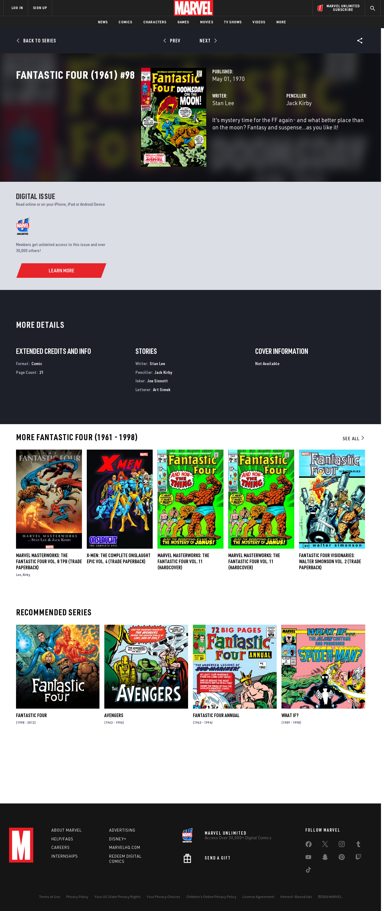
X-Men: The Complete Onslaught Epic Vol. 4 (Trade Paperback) (119, 615)
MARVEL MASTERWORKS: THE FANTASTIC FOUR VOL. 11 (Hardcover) (254, 618)
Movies (206, 22)
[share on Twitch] (358, 858)
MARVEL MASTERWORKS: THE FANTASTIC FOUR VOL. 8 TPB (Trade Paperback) (49, 618)
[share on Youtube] (308, 858)
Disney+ (117, 838)
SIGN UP (40, 7)
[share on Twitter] (325, 845)
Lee (18, 631)
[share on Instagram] (342, 845)
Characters (155, 22)
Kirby (26, 631)
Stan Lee (136, 129)
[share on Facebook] (308, 846)
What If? (289, 772)
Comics (125, 22)
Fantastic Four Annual (216, 772)
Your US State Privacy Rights (117, 896)
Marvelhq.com (124, 847)
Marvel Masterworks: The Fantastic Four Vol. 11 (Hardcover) (183, 618)
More (281, 22)
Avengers (113, 772)
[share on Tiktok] (308, 871)
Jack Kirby (255, 129)
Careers (60, 847)
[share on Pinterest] (342, 858)
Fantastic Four (31, 772)
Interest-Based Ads (296, 896)
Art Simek (162, 446)
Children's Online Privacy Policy (211, 896)
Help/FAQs (62, 838)
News (103, 22)
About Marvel (66, 830)
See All (354, 495)
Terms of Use (49, 896)
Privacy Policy (77, 896)
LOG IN (17, 7)
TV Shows (233, 22)
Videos (258, 22)
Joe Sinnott (157, 437)
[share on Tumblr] (358, 845)
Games (183, 22)
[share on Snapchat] (325, 858)
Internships (64, 856)
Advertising (122, 830)
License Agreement (258, 896)
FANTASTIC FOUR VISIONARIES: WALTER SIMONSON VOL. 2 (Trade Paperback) (330, 618)
